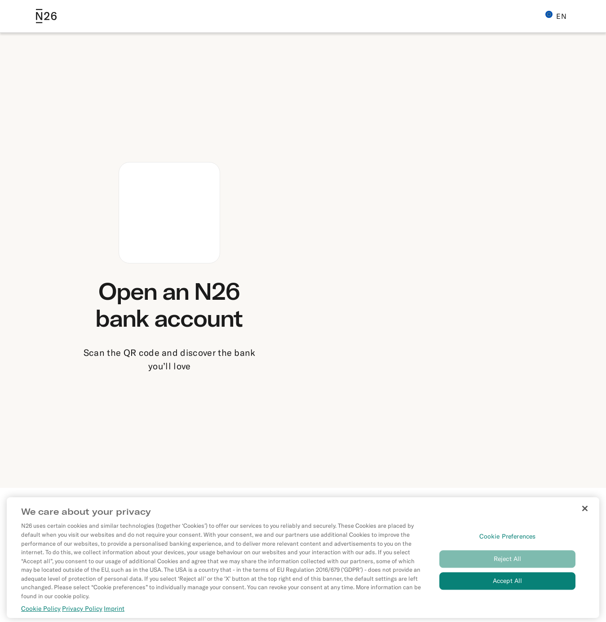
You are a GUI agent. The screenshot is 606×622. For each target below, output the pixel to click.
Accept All (507, 584)
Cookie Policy (41, 612)
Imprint (114, 612)
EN (555, 16)
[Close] (585, 511)
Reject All (507, 562)
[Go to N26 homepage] (46, 16)
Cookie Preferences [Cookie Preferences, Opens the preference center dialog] (507, 540)
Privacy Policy (82, 612)
